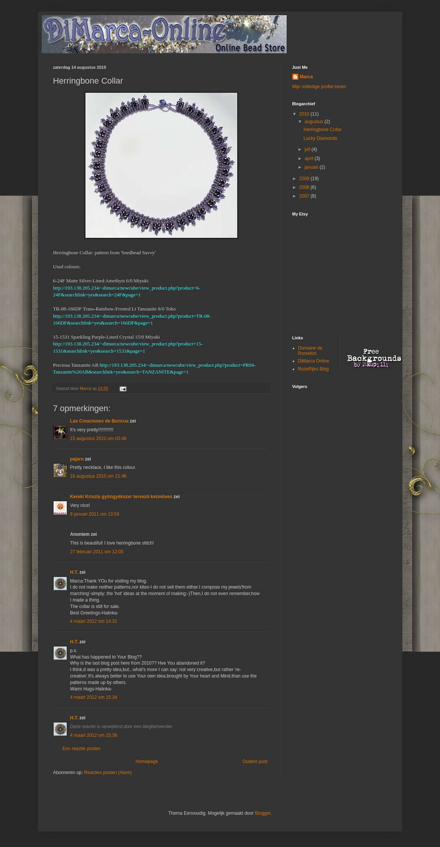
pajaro (77, 459)
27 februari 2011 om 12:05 (97, 551)
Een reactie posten (82, 748)
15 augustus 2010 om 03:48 (98, 438)
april (309, 158)
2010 (305, 114)
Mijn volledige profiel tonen (319, 86)
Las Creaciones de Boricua (99, 421)
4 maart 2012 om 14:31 (93, 621)
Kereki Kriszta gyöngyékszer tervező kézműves (121, 496)
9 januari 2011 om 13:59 (94, 514)
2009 (305, 178)
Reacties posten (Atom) (108, 772)
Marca (306, 76)
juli (307, 149)
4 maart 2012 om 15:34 (93, 697)
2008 (305, 187)
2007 (305, 196)
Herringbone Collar (322, 129)
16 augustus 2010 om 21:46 (98, 476)
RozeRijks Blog (313, 369)
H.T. (74, 572)
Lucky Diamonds (320, 138)
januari (311, 167)
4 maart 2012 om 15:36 (93, 735)
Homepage (147, 761)
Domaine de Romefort (310, 350)
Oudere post (254, 761)
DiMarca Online (314, 361)
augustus (314, 121)
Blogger (263, 813)
